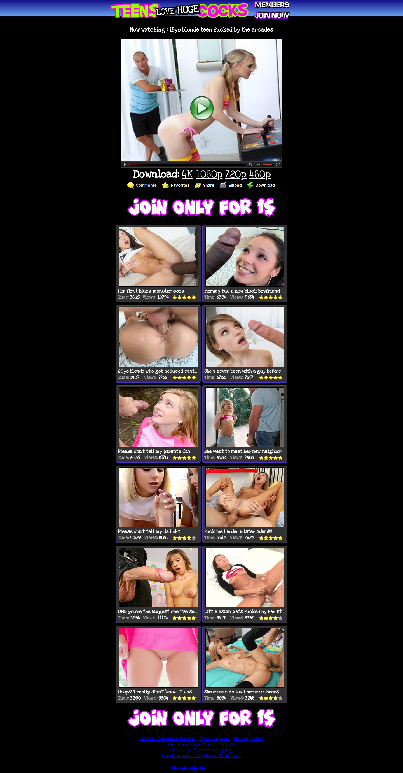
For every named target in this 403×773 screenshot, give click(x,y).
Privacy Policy (249, 739)
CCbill (194, 767)
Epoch (183, 767)
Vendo (192, 771)
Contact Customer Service (167, 739)
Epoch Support (214, 739)
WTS (174, 767)
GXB (202, 767)
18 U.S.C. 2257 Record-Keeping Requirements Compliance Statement (201, 752)
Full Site (227, 744)
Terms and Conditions (191, 744)
